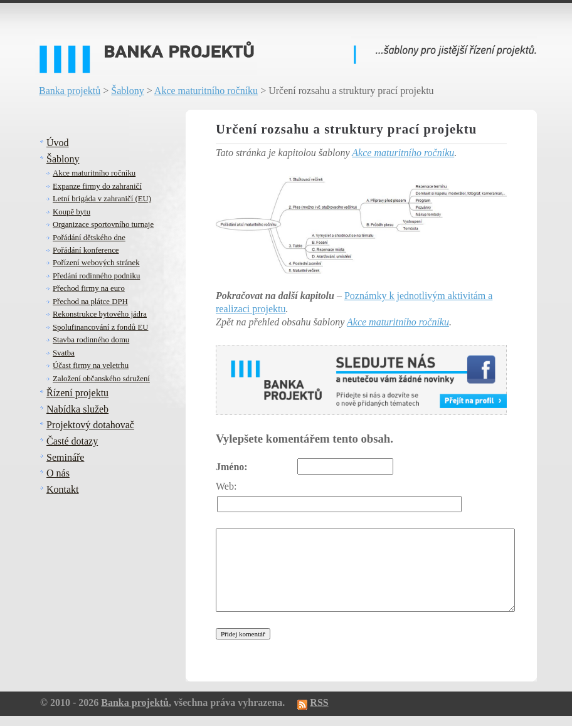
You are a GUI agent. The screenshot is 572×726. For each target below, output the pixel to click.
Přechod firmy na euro (89, 288)
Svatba (64, 353)
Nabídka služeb (77, 409)
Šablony (127, 90)
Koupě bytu (71, 212)
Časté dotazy (72, 441)
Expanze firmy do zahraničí (97, 186)
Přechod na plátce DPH (90, 301)
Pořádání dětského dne (89, 237)
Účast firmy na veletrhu (91, 365)
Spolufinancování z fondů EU (100, 327)
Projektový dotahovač (90, 424)
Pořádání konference (86, 250)
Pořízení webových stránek (96, 262)
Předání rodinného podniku (96, 275)
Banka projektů (69, 90)
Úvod (57, 142)
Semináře (65, 457)
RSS (319, 702)
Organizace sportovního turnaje (103, 224)
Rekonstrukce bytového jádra (100, 314)
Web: (226, 486)
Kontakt (62, 489)
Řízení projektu (77, 392)
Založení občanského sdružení (101, 378)
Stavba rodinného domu (91, 339)
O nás (58, 473)
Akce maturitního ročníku (206, 90)
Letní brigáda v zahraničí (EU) (102, 198)
